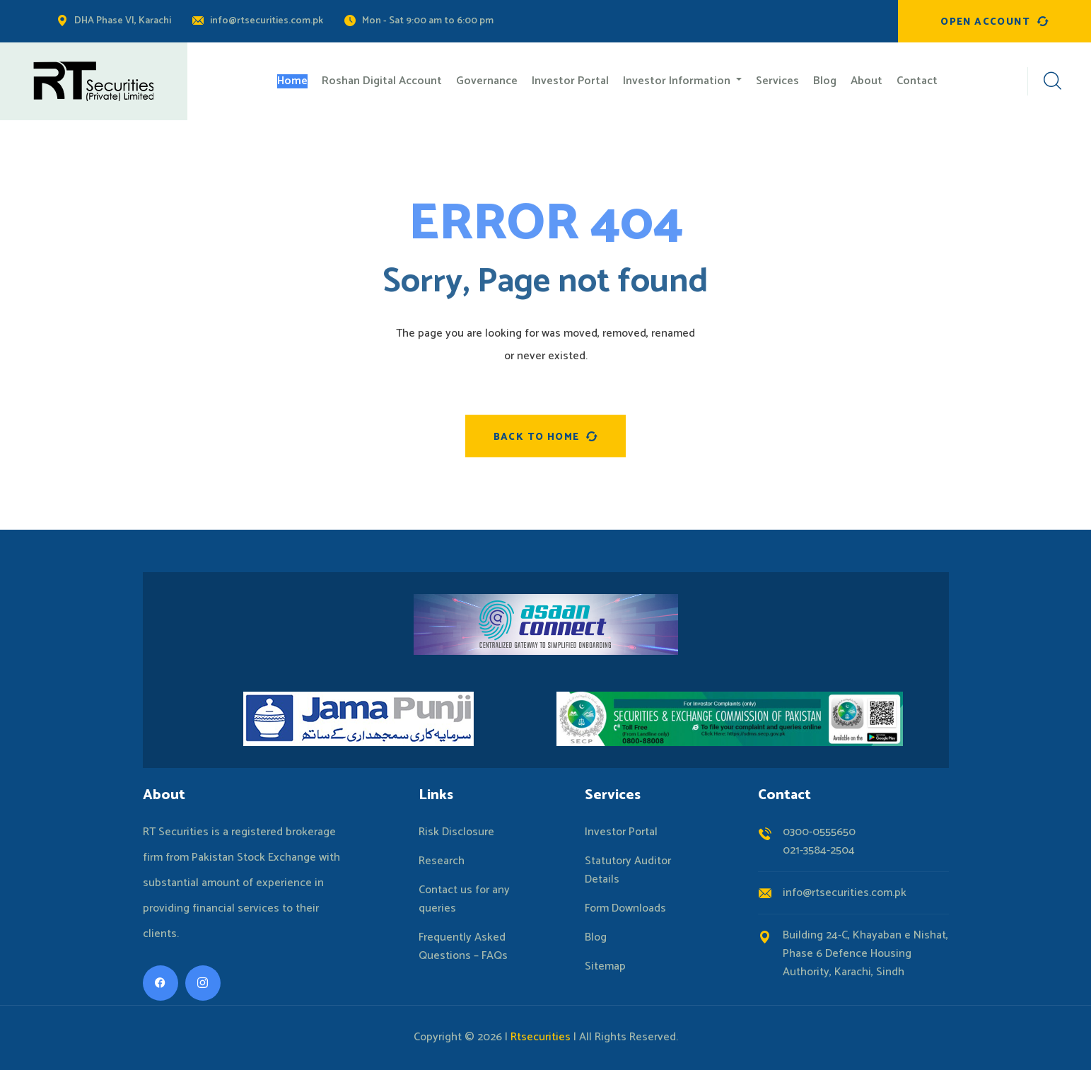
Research (442, 861)
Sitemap (605, 967)
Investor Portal (621, 832)
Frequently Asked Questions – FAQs (463, 947)
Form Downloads (625, 909)
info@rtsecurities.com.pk (266, 21)
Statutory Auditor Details (628, 870)
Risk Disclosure (456, 832)
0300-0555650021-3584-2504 (819, 841)
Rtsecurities (541, 1037)
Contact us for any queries (464, 899)
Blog (596, 938)
